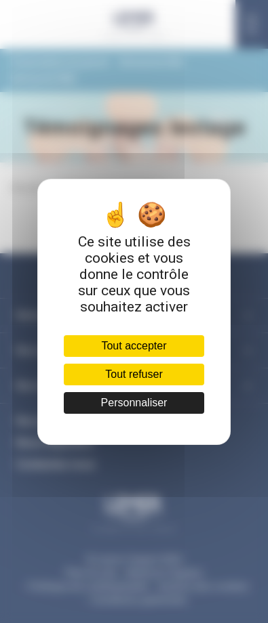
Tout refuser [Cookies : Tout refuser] (133, 374)
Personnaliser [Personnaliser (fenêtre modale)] (134, 402)
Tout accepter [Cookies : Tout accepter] (133, 345)
